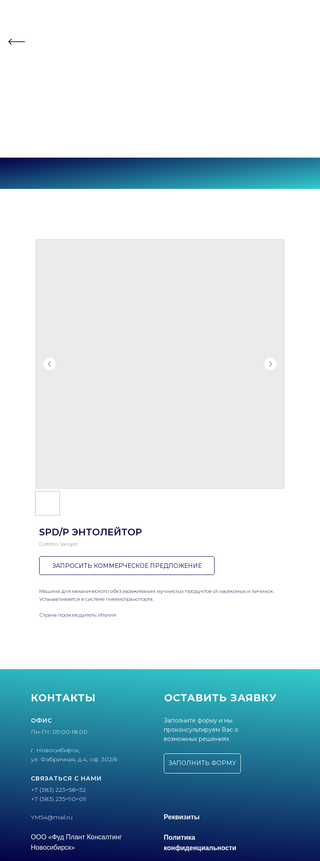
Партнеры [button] (158, 78)
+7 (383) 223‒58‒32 (160, 127)
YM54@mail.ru (51, 817)
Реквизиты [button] (182, 817)
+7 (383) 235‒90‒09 (160, 134)
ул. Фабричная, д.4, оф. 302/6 (74, 759)
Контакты (160, 94)
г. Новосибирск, (55, 750)
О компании (160, 62)
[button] (202, 763)
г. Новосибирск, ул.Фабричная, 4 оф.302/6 (160, 141)
